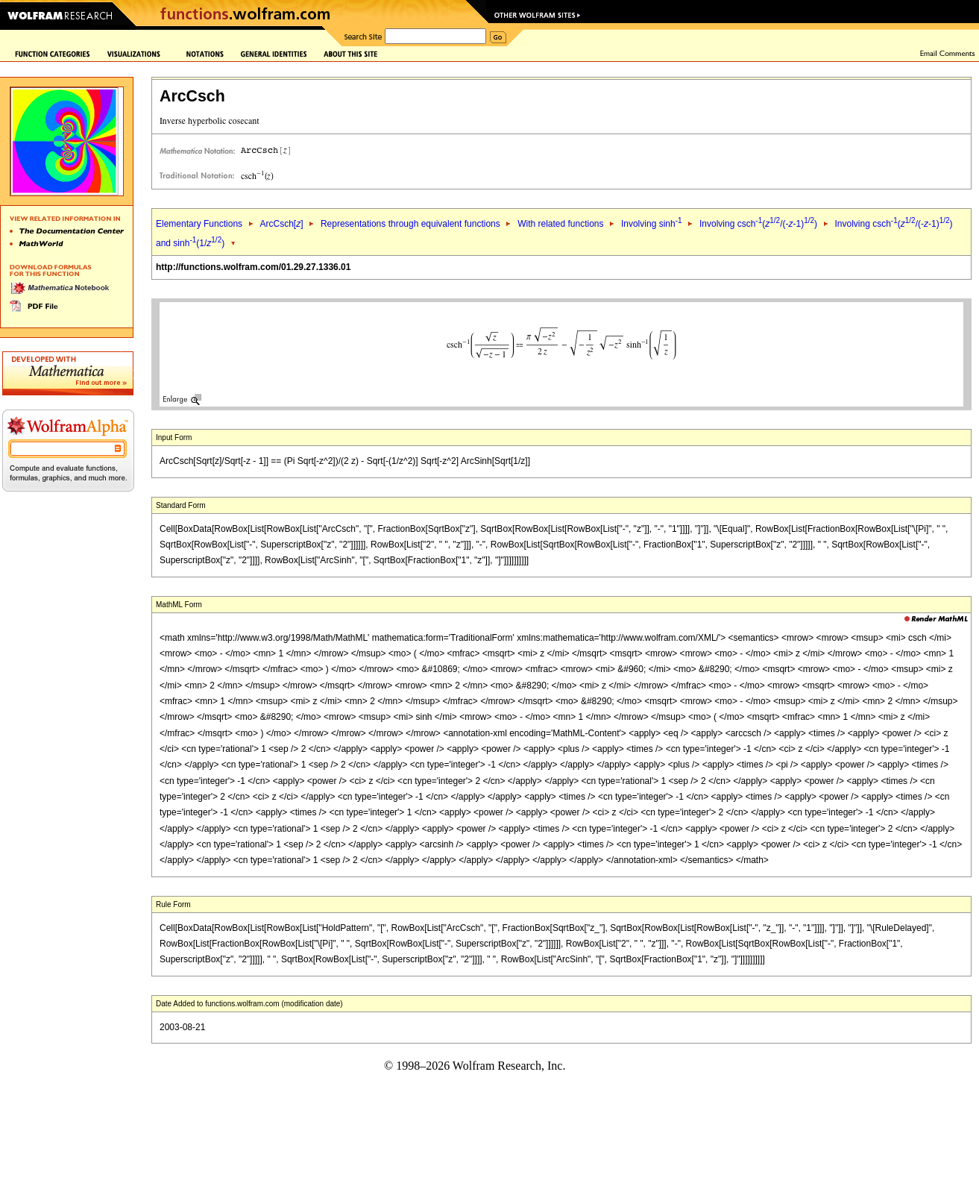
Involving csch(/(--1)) (758, 224)
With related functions (560, 224)
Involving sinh (651, 224)
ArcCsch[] (281, 224)
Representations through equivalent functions (410, 224)
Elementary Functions (199, 224)
